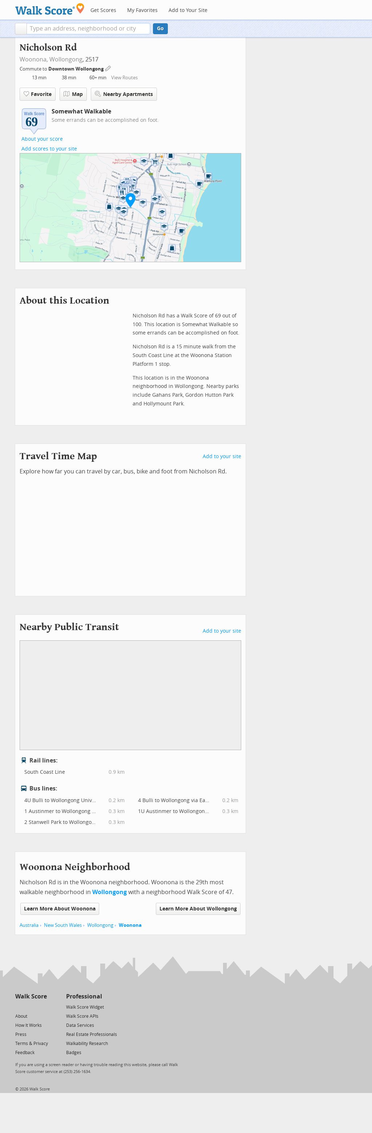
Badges (73, 1052)
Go (160, 28)
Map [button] (73, 94)
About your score (42, 139)
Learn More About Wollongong (198, 909)
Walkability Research (87, 1043)
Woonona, (34, 59)
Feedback (25, 1052)
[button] (21, 29)
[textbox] (88, 29)
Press (21, 1034)
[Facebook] (31, 1006)
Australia (29, 925)
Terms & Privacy (31, 1043)
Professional (84, 996)
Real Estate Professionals (91, 1034)
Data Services (80, 1025)
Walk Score (31, 996)
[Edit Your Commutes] (108, 67)
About (21, 1016)
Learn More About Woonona (60, 909)
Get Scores (103, 10)
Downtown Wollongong (76, 69)
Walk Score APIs (82, 1016)
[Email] (42, 1006)
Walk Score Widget (85, 1007)
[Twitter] (19, 1006)
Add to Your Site (188, 10)
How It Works (28, 1025)
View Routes (124, 77)
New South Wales (63, 925)
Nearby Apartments (124, 94)
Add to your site (222, 456)
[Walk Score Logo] (50, 9)
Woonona (130, 925)
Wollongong (65, 59)
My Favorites (142, 10)
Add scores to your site (49, 149)
